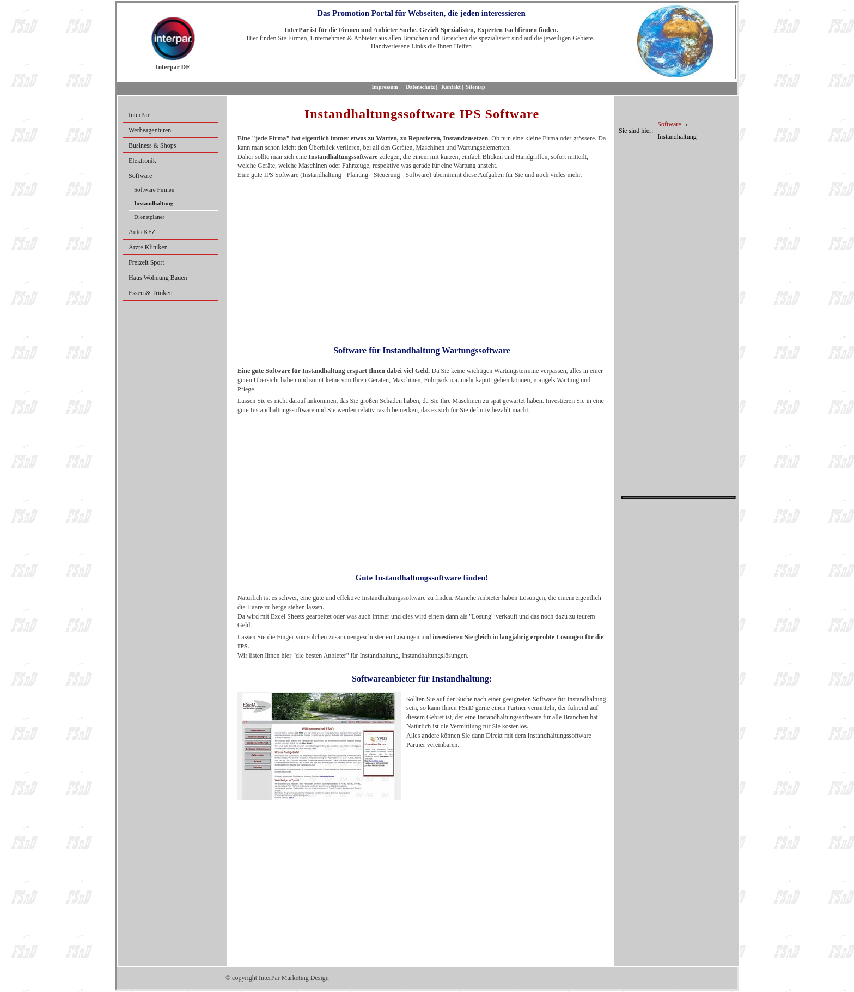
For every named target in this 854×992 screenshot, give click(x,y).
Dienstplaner (149, 216)
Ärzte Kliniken (148, 247)
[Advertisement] (421, 258)
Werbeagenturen (150, 130)
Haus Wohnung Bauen (158, 277)
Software (140, 176)
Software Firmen (154, 189)
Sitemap (475, 87)
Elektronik (142, 160)
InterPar (139, 115)
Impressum (384, 87)
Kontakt (451, 87)
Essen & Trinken (151, 293)
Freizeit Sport (146, 262)
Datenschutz (420, 87)
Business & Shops (152, 145)
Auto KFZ (142, 232)
